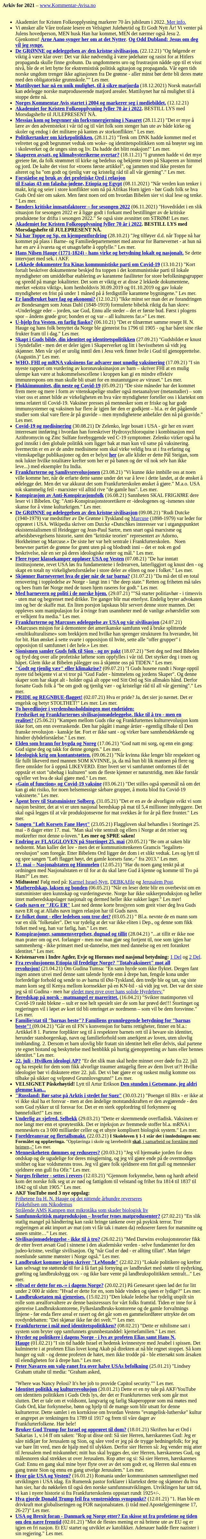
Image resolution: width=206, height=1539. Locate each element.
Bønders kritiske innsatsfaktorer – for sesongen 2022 (72, 206)
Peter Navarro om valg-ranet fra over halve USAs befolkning (81, 1366)
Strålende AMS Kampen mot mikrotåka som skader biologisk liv (81, 1210)
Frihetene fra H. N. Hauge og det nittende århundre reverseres (78, 1198)
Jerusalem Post (157, 882)
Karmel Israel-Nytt (88, 882)
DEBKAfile (122, 882)
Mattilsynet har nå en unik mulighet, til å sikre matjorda (77, 85)
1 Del (175, 957)
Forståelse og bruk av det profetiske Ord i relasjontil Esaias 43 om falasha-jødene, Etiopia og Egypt (70, 180)
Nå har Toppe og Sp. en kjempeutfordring (61, 235)
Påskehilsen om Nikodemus (43, 1204)
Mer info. (175, 22)
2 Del (194, 957)
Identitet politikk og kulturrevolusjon (56, 1389)
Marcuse (140, 518)
